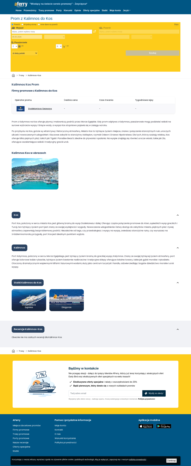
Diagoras (66, 307)
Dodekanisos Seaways (40, 108)
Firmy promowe (21, 429)
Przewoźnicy (30, 10)
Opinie (77, 10)
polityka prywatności (137, 459)
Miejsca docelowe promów (27, 425)
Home (18, 10)
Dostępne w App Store (145, 426)
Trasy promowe (46, 10)
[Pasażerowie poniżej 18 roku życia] (59, 46)
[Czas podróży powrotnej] (141, 37)
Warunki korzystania (65, 438)
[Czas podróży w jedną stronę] (54, 37)
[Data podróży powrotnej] (114, 37)
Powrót (17, 24)
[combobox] (52, 32)
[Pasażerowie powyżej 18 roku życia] (15, 46)
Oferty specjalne (91, 10)
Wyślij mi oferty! (153, 393)
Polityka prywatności (146, 399)
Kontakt (59, 429)
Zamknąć (171, 460)
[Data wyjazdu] (27, 37)
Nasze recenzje (21, 442)
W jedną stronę (30, 24)
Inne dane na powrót (49, 24)
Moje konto (115, 10)
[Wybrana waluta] (25, 53)
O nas (58, 434)
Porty (59, 10)
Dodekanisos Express (29, 306)
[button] (126, 10)
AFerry (16, 420)
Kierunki (68, 10)
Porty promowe (21, 438)
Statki (105, 10)
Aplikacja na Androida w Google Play (163, 426)
